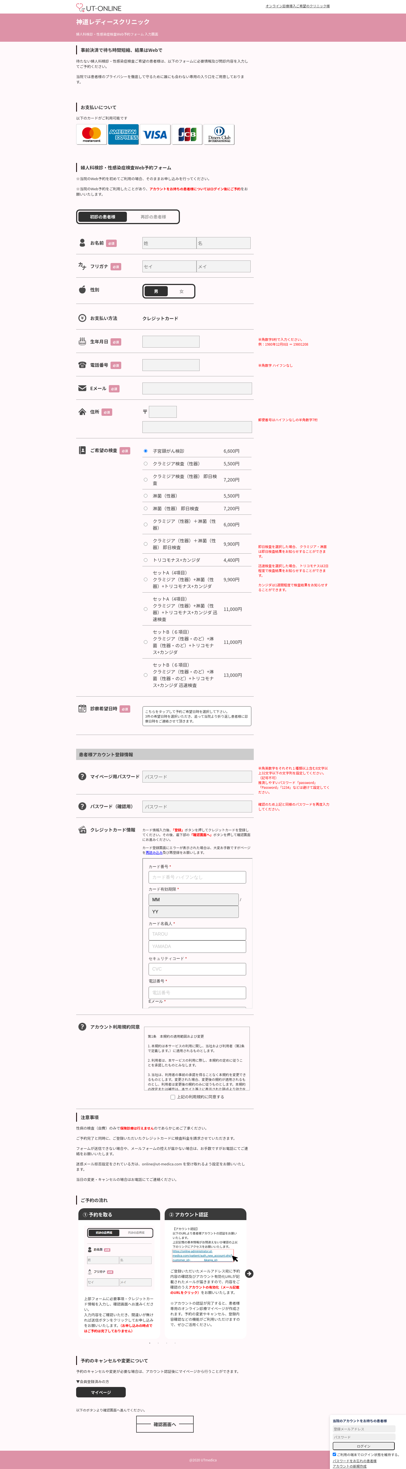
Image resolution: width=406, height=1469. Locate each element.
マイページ (101, 1392)
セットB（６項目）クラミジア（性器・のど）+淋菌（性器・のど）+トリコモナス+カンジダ (183, 641)
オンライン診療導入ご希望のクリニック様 (298, 5)
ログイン (363, 1446)
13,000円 (233, 674)
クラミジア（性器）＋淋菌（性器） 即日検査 (184, 544)
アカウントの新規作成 (350, 1466)
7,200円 (231, 479)
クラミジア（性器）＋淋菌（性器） (184, 524)
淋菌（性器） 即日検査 (176, 508)
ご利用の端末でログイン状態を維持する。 (367, 1454)
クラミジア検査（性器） (177, 463)
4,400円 (231, 559)
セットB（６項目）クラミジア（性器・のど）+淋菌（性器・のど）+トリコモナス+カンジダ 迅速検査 (183, 674)
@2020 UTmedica (203, 1459)
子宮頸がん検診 (168, 450)
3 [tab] (166, 1343)
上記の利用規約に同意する (197, 1096)
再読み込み (154, 852)
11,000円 (233, 609)
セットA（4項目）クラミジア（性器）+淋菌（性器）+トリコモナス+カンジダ (183, 579)
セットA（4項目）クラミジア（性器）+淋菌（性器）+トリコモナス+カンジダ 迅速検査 (185, 608)
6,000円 (231, 524)
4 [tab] (175, 1343)
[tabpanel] (119, 1273)
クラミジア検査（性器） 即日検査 (185, 479)
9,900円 (231, 543)
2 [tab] (158, 1343)
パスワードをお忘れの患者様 (355, 1460)
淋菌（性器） (166, 495)
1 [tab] (150, 1343)
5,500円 (231, 463)
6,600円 (231, 450)
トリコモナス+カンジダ (176, 559)
